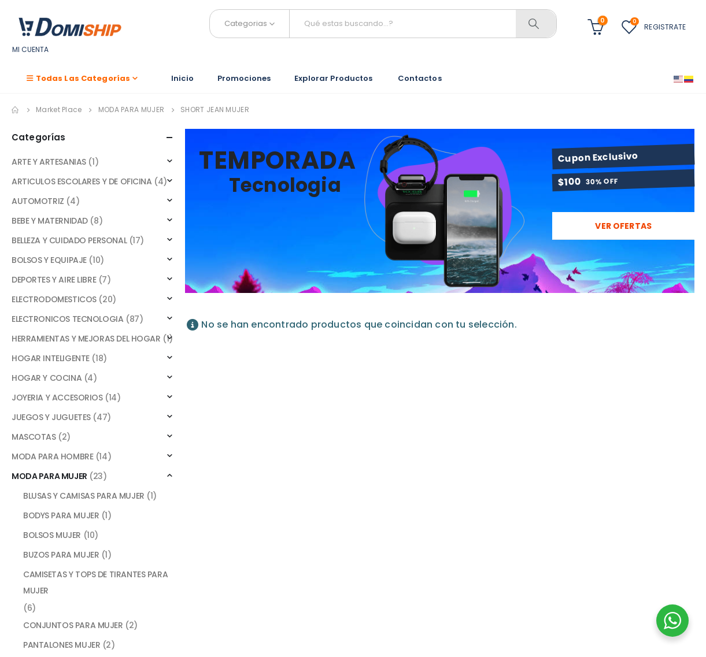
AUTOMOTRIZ (38, 201)
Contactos (420, 78)
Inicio (182, 78)
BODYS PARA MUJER (61, 515)
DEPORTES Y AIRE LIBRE (54, 279)
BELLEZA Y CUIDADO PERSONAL (69, 240)
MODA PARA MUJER (49, 476)
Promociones (244, 78)
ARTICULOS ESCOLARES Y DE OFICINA (82, 181)
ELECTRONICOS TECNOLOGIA (67, 319)
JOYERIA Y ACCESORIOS (57, 397)
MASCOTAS (34, 437)
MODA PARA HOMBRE (52, 456)
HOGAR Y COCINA (47, 378)
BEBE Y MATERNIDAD (50, 221)
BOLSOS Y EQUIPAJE (49, 260)
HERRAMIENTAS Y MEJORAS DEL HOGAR (86, 338)
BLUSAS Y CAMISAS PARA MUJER (84, 496)
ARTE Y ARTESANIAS (49, 162)
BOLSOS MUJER (52, 535)
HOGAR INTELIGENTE (51, 358)
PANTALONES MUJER (61, 645)
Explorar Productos (334, 78)
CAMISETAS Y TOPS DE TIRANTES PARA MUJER (95, 582)
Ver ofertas (623, 226)
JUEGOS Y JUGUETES (51, 417)
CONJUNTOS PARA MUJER (73, 625)
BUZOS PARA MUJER (61, 555)
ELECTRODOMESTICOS (54, 299)
